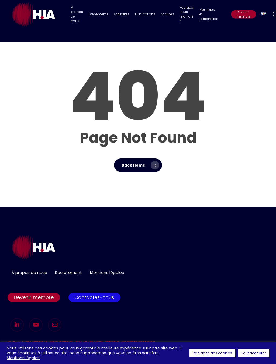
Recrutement (68, 272)
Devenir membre (34, 297)
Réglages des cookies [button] (212, 353)
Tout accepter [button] (253, 353)
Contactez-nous (94, 297)
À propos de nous (29, 272)
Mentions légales (107, 272)
